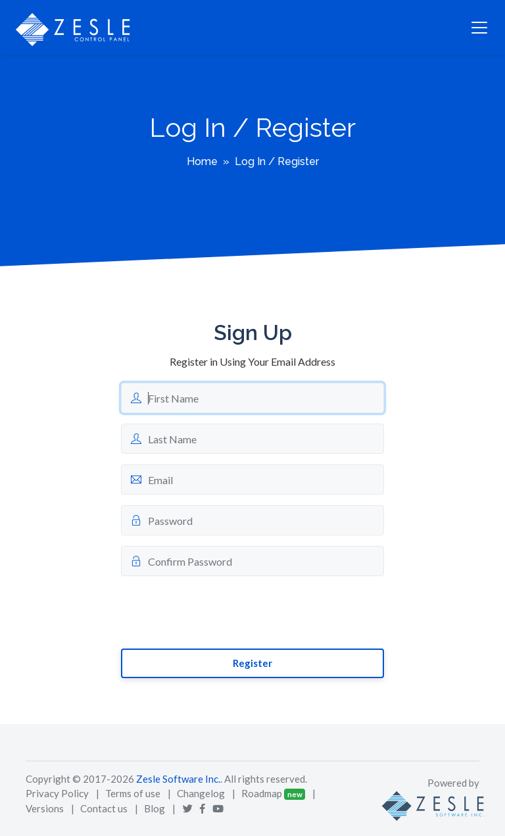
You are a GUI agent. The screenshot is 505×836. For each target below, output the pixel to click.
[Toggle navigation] (479, 27)
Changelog (201, 793)
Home (202, 161)
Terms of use (132, 793)
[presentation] (221, 612)
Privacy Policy (57, 793)
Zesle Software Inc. (178, 779)
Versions (45, 808)
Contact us (104, 808)
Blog (154, 808)
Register (252, 663)
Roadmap (261, 793)
